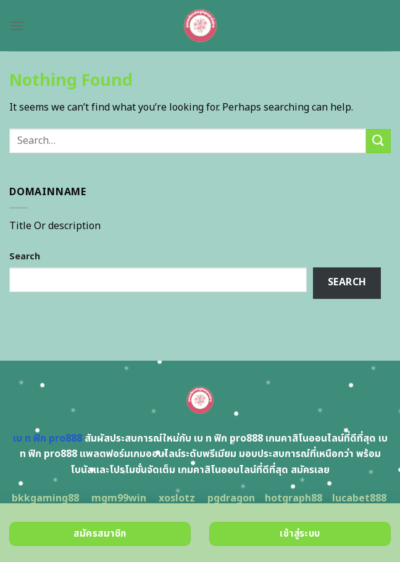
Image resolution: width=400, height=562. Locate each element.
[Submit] (378, 141)
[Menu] (16, 25)
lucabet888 (359, 498)
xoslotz (177, 498)
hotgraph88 (293, 498)
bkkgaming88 (45, 498)
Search (24, 256)
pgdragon (231, 498)
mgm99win (118, 498)
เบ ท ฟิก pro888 (47, 438)
